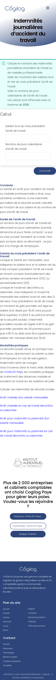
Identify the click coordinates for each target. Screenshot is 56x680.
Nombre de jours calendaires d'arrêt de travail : (23, 146)
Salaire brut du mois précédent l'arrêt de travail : (25, 128)
